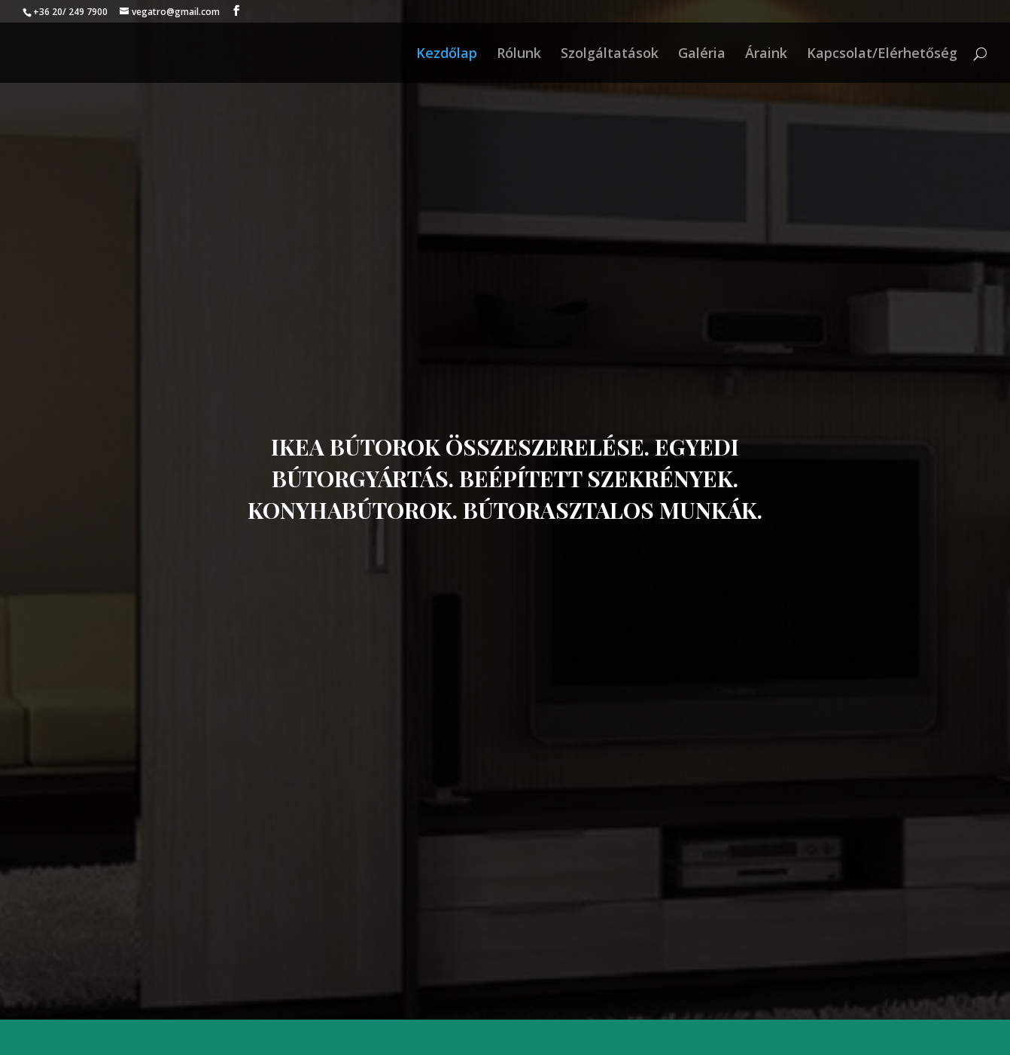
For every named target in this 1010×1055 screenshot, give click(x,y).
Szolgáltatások (610, 54)
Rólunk (519, 54)
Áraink (766, 54)
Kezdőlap (446, 54)
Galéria (702, 54)
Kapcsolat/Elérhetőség (882, 54)
